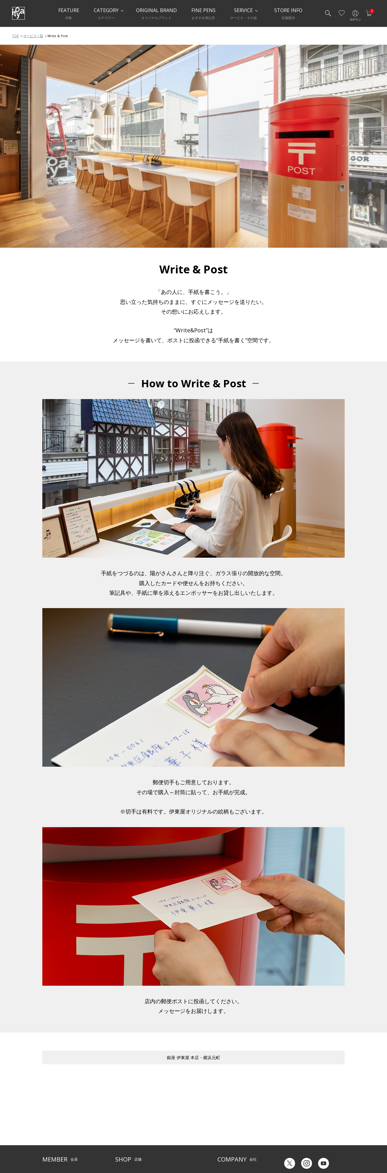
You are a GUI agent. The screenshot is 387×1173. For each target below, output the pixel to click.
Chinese (338, 1148)
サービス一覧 (33, 36)
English (314, 1148)
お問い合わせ (53, 1130)
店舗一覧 (122, 1112)
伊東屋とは (226, 1112)
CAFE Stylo (124, 1140)
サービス (166, 1112)
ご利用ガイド (53, 1112)
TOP (15, 36)
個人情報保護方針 (56, 1140)
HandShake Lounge (131, 1130)
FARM (120, 1149)
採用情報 (224, 1140)
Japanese (289, 1148)
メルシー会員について (60, 1121)
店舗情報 (166, 1121)
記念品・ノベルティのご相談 (241, 1130)
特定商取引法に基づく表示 (64, 1149)
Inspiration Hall (128, 1121)
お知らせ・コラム (173, 1130)
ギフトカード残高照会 (299, 1125)
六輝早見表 (290, 1116)
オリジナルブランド (233, 1121)
